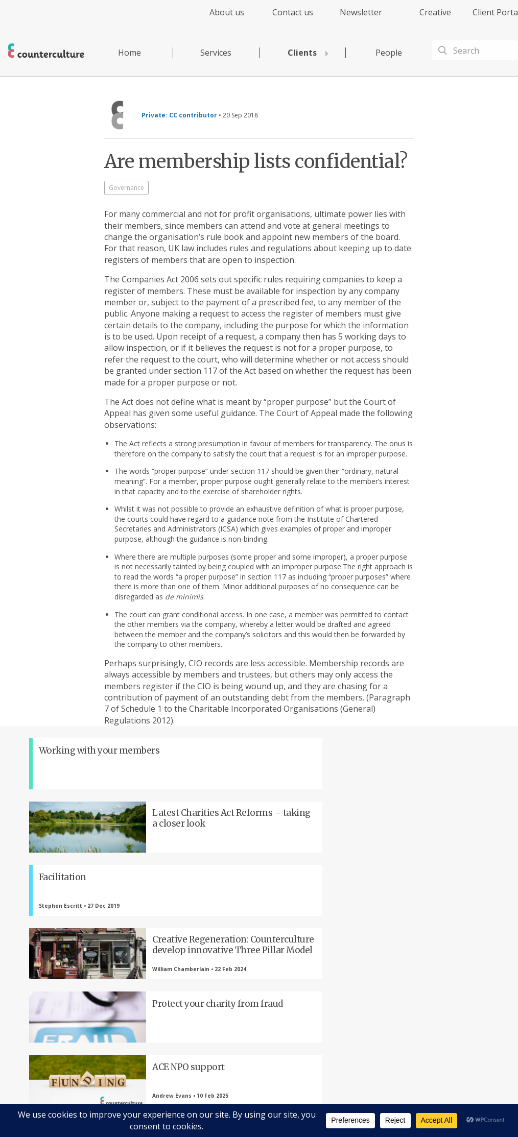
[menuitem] (217, 18)
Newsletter (361, 12)
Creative (435, 12)
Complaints (382, 1099)
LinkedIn (205, 957)
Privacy (279, 1099)
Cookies (350, 1099)
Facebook (93, 957)
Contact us (292, 12)
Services (215, 52)
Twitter (149, 957)
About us (226, 12)
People (388, 52)
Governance (126, 187)
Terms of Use (314, 1099)
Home (129, 52)
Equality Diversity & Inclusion (444, 1099)
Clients (302, 52)
